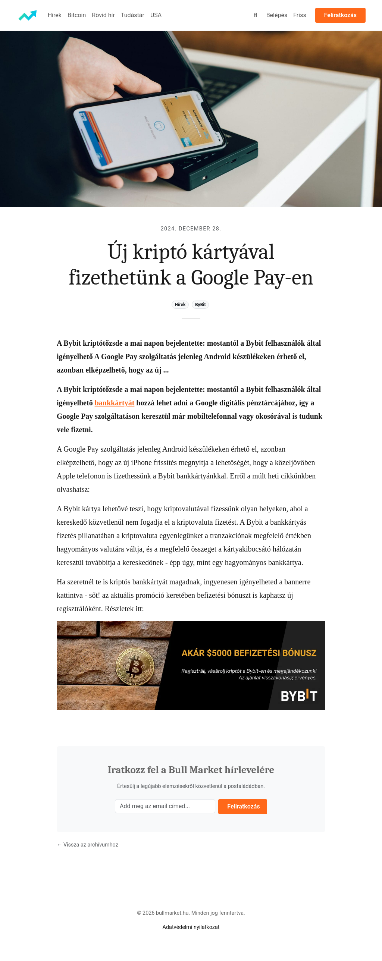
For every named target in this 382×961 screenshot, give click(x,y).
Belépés (277, 15)
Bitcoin (77, 15)
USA (156, 15)
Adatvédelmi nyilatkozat (191, 927)
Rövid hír (103, 15)
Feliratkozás (340, 15)
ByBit (200, 304)
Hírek (55, 15)
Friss (299, 15)
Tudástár (132, 15)
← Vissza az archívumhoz (87, 845)
